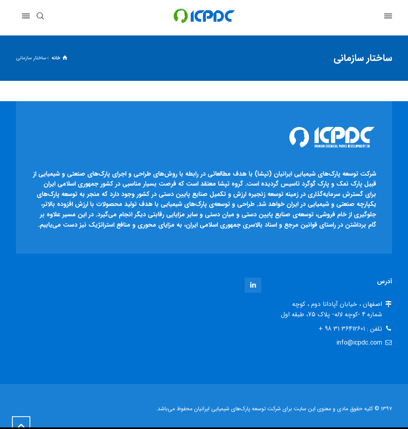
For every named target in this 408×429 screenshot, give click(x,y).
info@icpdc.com (359, 343)
